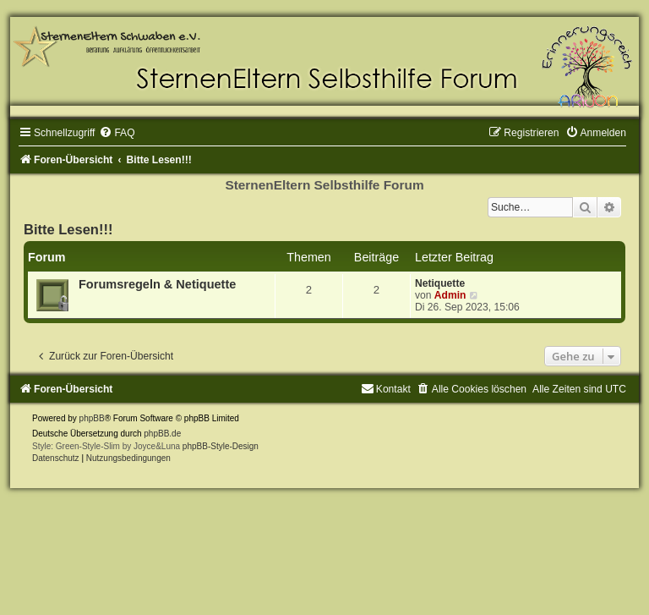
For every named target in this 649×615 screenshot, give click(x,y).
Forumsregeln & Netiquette (157, 284)
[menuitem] (116, 133)
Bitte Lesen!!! (68, 229)
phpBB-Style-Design (221, 446)
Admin (450, 295)
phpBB (92, 418)
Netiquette (440, 283)
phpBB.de (162, 433)
